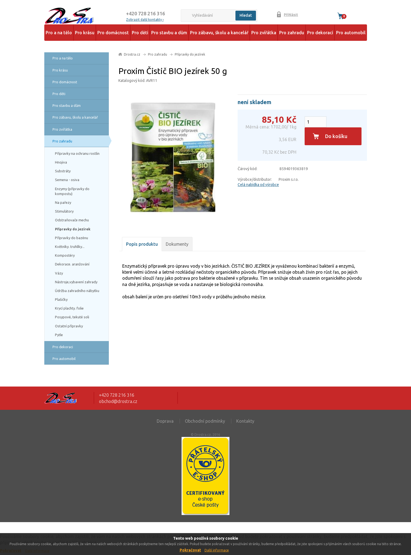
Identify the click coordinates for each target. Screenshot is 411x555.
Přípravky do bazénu (71, 238)
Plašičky (61, 299)
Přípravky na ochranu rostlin (77, 153)
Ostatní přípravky (69, 326)
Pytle (59, 335)
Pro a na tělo (59, 32)
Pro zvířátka (263, 32)
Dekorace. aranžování (72, 264)
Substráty (63, 171)
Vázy (59, 273)
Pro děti (140, 32)
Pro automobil (351, 32)
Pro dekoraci (320, 32)
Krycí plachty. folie (69, 308)
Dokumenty (177, 244)
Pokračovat (190, 550)
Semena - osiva (67, 180)
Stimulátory (64, 211)
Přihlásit (291, 14)
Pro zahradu (291, 32)
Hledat (246, 15)
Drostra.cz (132, 54)
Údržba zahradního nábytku (77, 291)
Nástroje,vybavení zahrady (76, 282)
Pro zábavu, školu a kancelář (219, 32)
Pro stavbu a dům (169, 32)
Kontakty (245, 421)
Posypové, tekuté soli (72, 317)
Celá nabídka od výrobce (258, 184)
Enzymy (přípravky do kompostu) (72, 191)
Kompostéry (65, 255)
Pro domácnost (113, 32)
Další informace (217, 550)
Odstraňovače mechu (72, 220)
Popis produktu (142, 244)
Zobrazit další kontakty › (145, 19)
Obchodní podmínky (205, 421)
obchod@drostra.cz (118, 401)
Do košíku (336, 136)
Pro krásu (84, 32)
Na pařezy (63, 202)
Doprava (165, 421)
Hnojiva (61, 162)
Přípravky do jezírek (73, 229)
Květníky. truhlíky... (69, 246)
